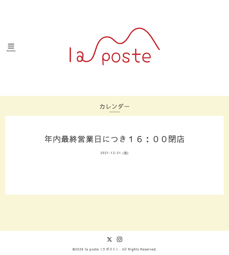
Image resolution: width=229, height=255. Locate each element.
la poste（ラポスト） (102, 249)
